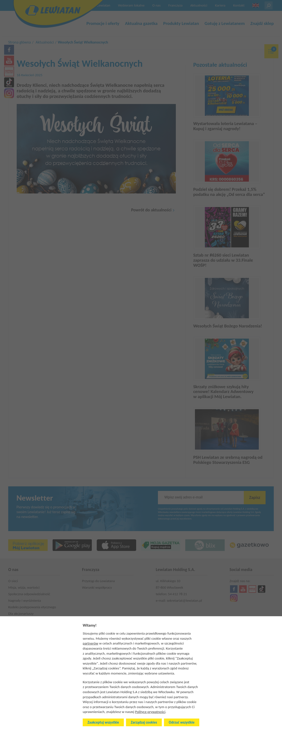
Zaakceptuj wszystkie (103, 722)
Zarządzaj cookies (144, 722)
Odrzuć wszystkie (181, 722)
